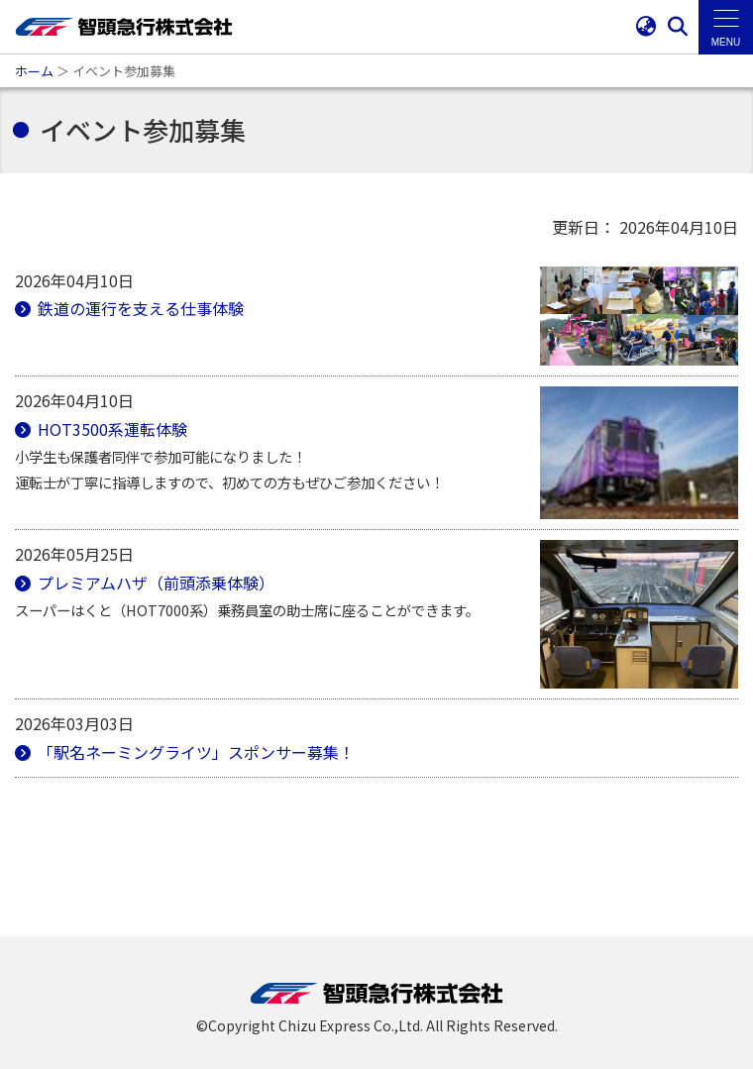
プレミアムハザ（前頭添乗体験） (154, 582)
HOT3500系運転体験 (110, 429)
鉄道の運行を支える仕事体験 (139, 308)
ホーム (34, 70)
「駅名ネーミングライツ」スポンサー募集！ (194, 752)
